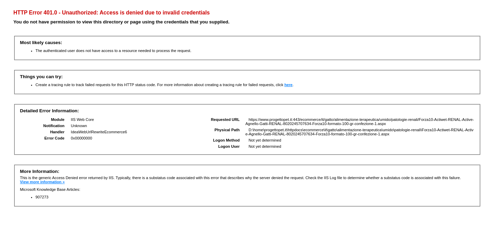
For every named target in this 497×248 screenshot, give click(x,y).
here (288, 85)
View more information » (42, 182)
